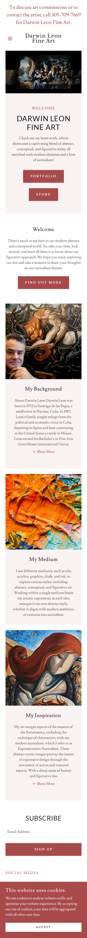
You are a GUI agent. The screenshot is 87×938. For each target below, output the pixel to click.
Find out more (43, 283)
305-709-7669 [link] (66, 15)
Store (43, 195)
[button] (11, 38)
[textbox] (43, 832)
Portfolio (43, 176)
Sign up (44, 849)
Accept (43, 927)
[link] (43, 38)
